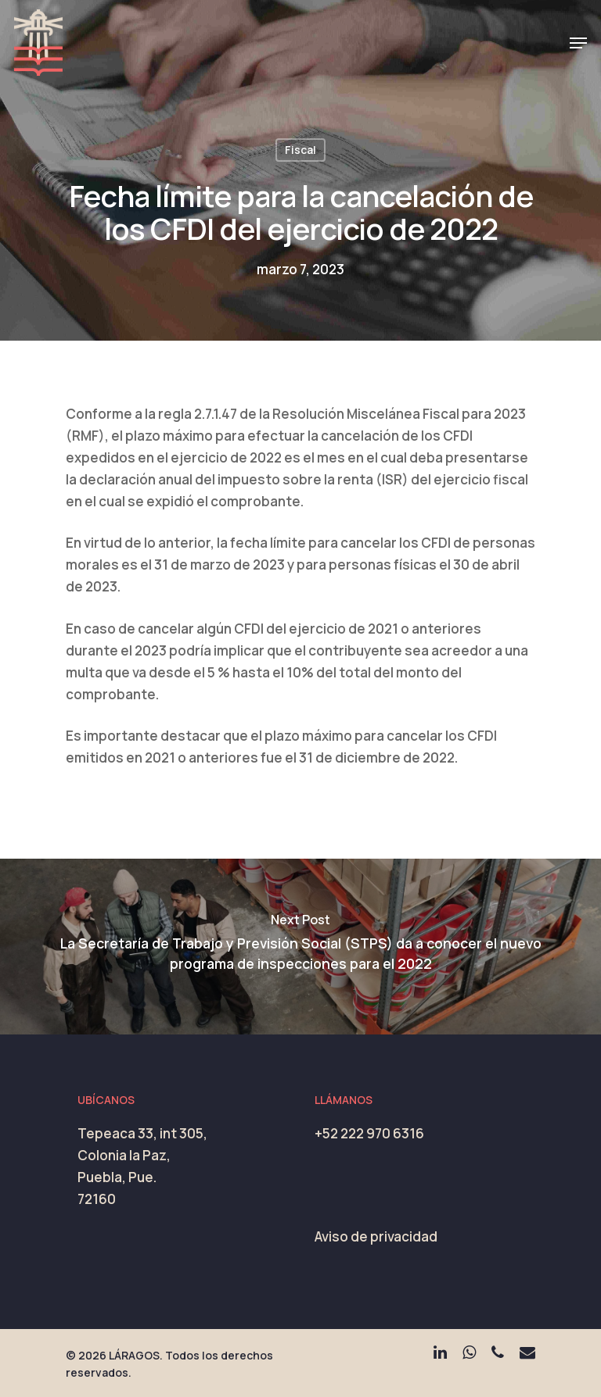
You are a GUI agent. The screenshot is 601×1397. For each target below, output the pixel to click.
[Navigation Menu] (578, 43)
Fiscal (300, 149)
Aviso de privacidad (376, 1236)
